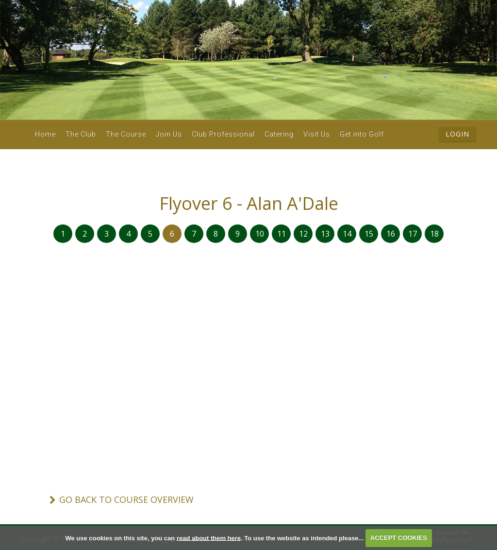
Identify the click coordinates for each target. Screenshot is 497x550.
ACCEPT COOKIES (398, 537)
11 (281, 233)
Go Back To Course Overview (126, 499)
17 (412, 233)
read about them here (209, 537)
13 (325, 233)
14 (347, 233)
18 (434, 233)
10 (259, 233)
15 (368, 233)
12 (303, 233)
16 (390, 233)
